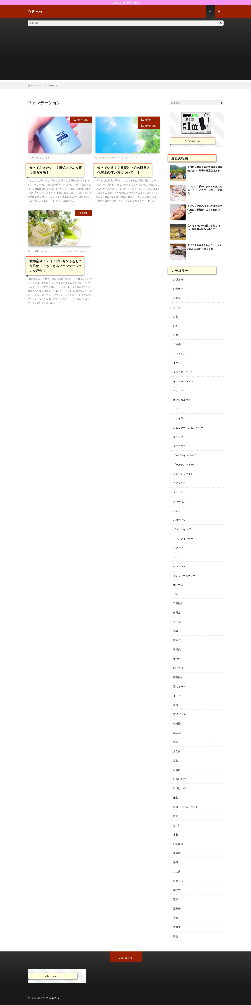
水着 (175, 834)
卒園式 (177, 640)
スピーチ (178, 492)
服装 (175, 797)
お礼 (175, 325)
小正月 (177, 695)
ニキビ (48, 158)
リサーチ (134, 158)
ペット (177, 556)
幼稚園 (177, 723)
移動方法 (178, 880)
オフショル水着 (182, 399)
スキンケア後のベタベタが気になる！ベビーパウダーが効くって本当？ (204, 190)
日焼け (148, 119)
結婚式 (177, 889)
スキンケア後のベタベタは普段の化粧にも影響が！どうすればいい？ (204, 209)
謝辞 (175, 899)
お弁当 (177, 297)
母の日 (84, 213)
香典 (175, 917)
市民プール (179, 714)
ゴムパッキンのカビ (184, 455)
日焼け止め (82, 119)
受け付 (177, 658)
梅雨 (175, 815)
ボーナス (178, 584)
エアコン (178, 390)
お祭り (177, 334)
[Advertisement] (126, 55)
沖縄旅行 (178, 843)
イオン (177, 362)
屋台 (175, 704)
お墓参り (178, 288)
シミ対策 (35, 251)
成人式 (177, 732)
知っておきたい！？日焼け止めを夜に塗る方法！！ (55, 170)
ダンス (177, 510)
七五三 (177, 593)
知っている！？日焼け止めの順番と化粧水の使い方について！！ (123, 170)
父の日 (177, 871)
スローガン (179, 501)
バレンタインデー (183, 529)
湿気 (175, 862)
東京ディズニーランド (185, 806)
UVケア (34, 158)
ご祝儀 (177, 344)
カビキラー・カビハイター (188, 427)
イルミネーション (183, 371)
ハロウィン (179, 519)
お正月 (177, 307)
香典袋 (177, 926)
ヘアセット (179, 547)
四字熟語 (178, 677)
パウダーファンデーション (53, 251)
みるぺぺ (54, 997)
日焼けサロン (180, 778)
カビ (175, 408)
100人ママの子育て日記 (125, 2)
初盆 (175, 630)
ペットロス (179, 566)
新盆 (175, 760)
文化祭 (177, 751)
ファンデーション (119, 158)
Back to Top (125, 957)
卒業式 (177, 649)
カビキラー (179, 418)
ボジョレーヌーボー (184, 575)
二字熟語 (178, 603)
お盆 (175, 316)
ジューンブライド (183, 473)
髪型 (175, 936)
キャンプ (178, 436)
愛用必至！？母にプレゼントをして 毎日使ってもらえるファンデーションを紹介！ (55, 266)
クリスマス (179, 445)
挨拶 (175, 741)
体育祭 (177, 612)
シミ (42, 158)
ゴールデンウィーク (184, 464)
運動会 (177, 908)
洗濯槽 (177, 852)
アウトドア (179, 353)
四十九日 (178, 667)
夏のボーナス (180, 686)
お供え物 (178, 279)
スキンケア (104, 158)
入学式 (177, 621)
